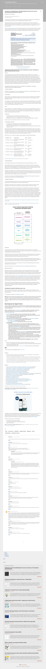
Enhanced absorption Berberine (13, 321)
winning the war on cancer (15, 433)
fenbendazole (10, 343)
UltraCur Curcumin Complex (32, 318)
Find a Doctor (7, 554)
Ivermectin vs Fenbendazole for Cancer (12, 377)
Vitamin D (8, 317)
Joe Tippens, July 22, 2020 (22, 345)
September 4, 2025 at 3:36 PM (13, 511)
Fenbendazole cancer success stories (13, 158)
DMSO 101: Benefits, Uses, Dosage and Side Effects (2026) (15, 642)
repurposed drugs (10, 28)
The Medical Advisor (11, 2)
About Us (6, 553)
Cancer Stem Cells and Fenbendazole (12, 375)
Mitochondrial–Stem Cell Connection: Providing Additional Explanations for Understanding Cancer (21, 373)
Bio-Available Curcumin (11, 320)
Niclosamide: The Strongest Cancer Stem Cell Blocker (14, 372)
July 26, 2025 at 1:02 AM (18, 451)
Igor (9, 511)
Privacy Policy (7, 556)
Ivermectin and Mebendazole (10, 425)
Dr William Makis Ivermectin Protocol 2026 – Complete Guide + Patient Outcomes (20, 600)
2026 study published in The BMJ (16, 327)
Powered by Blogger (23, 664)
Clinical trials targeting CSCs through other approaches (15, 371)
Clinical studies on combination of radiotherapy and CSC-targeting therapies (18, 370)
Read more (39, 576)
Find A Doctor (21, 6)
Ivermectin (8, 314)
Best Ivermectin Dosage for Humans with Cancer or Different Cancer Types (18, 378)
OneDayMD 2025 (21, 92)
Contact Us (6, 555)
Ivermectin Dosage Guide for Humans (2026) (13, 632)
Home (7, 6)
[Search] (42, 2)
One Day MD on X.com (30, 388)
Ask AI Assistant (22, 349)
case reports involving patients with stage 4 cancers (22, 275)
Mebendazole (9, 315)
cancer (6, 431)
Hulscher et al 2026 (34, 416)
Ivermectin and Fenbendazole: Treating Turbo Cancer (14, 383)
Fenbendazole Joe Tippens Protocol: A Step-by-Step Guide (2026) (17, 589)
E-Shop (10, 6)
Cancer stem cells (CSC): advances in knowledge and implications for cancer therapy (19, 366)
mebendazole (29, 431)
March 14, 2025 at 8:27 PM (16, 477)
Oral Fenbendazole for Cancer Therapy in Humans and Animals (16, 374)
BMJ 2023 (24, 335)
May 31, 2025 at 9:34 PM (16, 486)
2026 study (10, 323)
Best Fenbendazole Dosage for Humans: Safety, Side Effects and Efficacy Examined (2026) (21, 653)
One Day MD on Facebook (13, 389)
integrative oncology (23, 431)
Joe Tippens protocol (18, 310)
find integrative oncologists (20, 294)
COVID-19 (15, 6)
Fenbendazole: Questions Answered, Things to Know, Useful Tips (16, 384)
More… (26, 6)
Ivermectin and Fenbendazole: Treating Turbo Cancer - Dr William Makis (18, 579)
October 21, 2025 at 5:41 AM (16, 527)
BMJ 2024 (34, 334)
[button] (40, 11)
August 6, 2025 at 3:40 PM (16, 501)
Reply (9, 440)
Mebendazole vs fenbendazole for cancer (13, 376)
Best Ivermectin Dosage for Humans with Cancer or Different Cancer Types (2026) (20, 621)
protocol (33, 431)
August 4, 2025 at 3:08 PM (14, 491)
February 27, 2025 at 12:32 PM (16, 442)
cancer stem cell (10, 431)
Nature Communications (22, 331)
